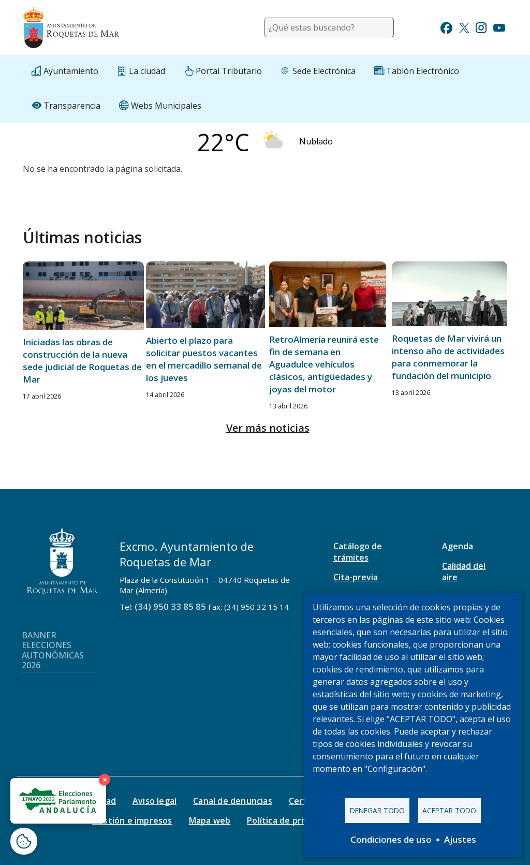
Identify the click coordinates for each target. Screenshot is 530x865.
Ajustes (460, 839)
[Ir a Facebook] (446, 27)
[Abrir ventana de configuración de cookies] (23, 841)
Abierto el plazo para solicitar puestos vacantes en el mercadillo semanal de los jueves (204, 359)
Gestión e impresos (132, 820)
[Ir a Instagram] (481, 27)
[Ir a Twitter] (464, 27)
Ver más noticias (268, 428)
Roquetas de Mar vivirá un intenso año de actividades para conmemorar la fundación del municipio (448, 357)
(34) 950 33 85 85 (170, 606)
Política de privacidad (290, 820)
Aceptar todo (449, 810)
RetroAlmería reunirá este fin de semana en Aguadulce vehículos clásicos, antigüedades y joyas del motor (324, 364)
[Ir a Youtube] (499, 27)
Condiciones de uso (391, 839)
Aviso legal (154, 801)
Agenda (457, 546)
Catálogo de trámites (357, 551)
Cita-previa (355, 577)
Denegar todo (377, 810)
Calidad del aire (463, 571)
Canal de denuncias (232, 801)
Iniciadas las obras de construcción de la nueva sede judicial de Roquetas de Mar (82, 360)
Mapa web (210, 820)
